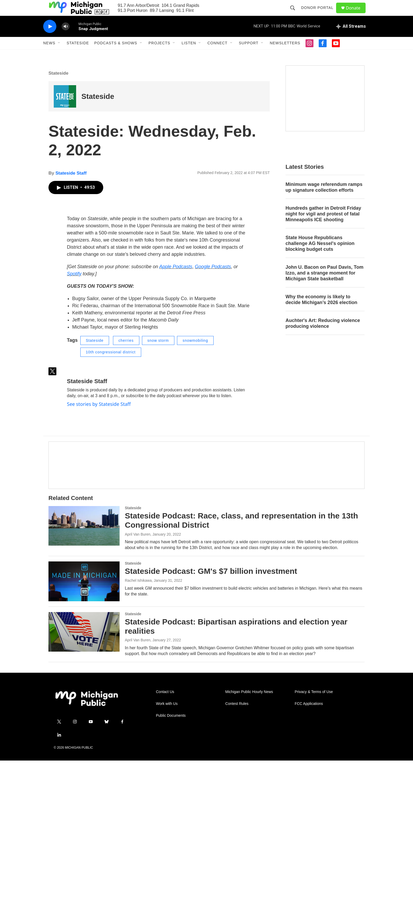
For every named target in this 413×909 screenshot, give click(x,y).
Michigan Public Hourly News (249, 840)
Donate (356, 14)
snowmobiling (195, 489)
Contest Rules (236, 852)
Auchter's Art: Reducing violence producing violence (323, 335)
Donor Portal (319, 14)
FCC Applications (309, 852)
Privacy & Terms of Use (314, 840)
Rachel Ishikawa (138, 729)
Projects (159, 55)
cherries (126, 489)
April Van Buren (137, 682)
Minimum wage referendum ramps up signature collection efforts (324, 199)
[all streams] (351, 38)
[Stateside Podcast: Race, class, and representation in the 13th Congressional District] (84, 674)
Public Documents (171, 864)
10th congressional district (111, 500)
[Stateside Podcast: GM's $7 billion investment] (84, 729)
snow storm (158, 489)
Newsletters (285, 55)
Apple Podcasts (175, 414)
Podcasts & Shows (115, 55)
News (49, 55)
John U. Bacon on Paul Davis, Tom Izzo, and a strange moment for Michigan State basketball (324, 284)
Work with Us (167, 852)
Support (248, 55)
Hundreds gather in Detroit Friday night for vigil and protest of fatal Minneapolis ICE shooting (323, 225)
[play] (50, 38)
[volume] (65, 38)
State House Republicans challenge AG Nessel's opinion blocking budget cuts (320, 255)
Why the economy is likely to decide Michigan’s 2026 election (321, 311)
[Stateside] (65, 108)
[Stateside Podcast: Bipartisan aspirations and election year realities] (84, 780)
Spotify (74, 422)
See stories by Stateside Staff (99, 552)
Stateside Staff (70, 184)
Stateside (78, 55)
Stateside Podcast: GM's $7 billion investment (211, 719)
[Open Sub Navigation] (59, 55)
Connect (217, 55)
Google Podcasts (213, 414)
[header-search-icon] (295, 13)
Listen (188, 55)
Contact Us (165, 840)
